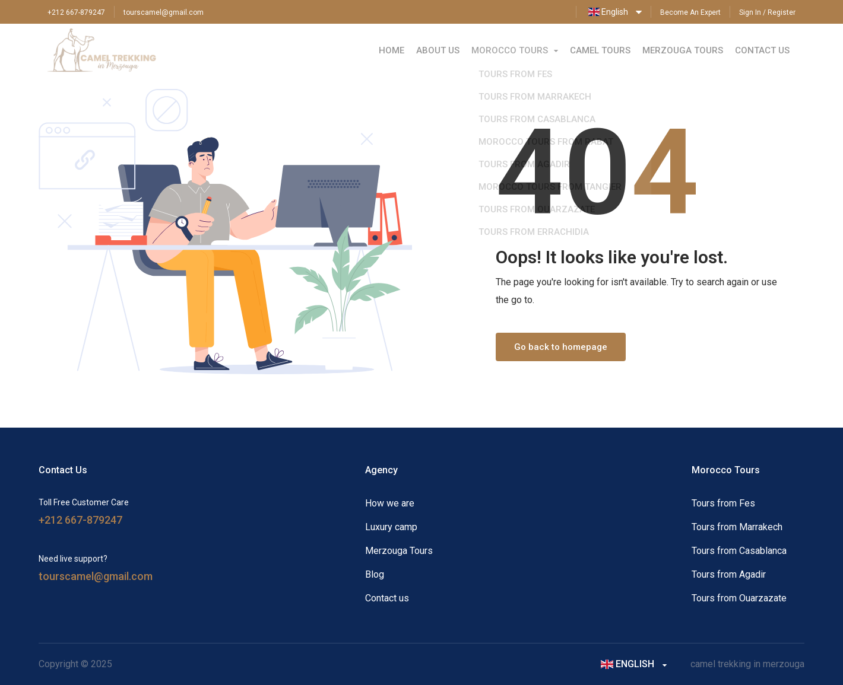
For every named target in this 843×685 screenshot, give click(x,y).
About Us (437, 50)
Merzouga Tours (682, 50)
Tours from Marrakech (737, 527)
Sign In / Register (767, 12)
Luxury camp (391, 527)
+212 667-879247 (76, 12)
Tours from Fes (723, 503)
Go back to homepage (560, 347)
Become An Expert (690, 12)
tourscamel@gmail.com (163, 12)
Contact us (387, 598)
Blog (374, 574)
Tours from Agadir (729, 574)
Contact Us (762, 50)
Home (391, 50)
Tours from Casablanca (739, 550)
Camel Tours (600, 50)
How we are (389, 503)
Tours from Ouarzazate (739, 598)
